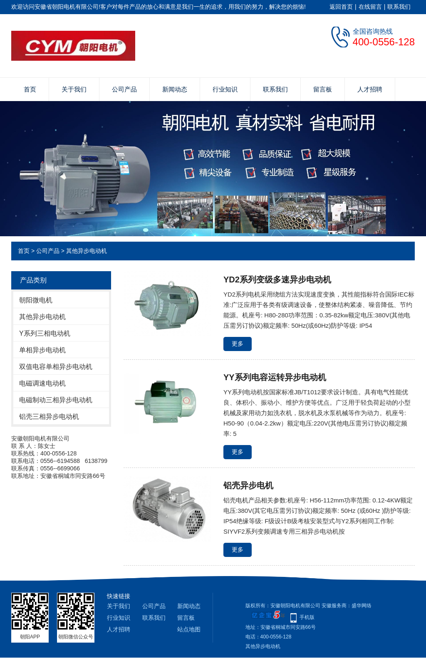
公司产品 (124, 89)
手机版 (307, 617)
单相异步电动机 (42, 350)
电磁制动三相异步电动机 (55, 399)
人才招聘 (369, 89)
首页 (30, 89)
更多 (237, 343)
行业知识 (225, 89)
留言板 (322, 89)
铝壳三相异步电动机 (49, 416)
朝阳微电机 (35, 300)
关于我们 (74, 89)
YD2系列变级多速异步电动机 (277, 279)
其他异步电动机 (86, 250)
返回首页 (341, 6)
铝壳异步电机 (248, 485)
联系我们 (399, 6)
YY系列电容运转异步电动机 (274, 377)
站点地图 (189, 629)
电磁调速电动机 (42, 383)
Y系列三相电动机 (44, 333)
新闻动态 (174, 89)
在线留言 (370, 6)
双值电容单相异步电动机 (55, 366)
